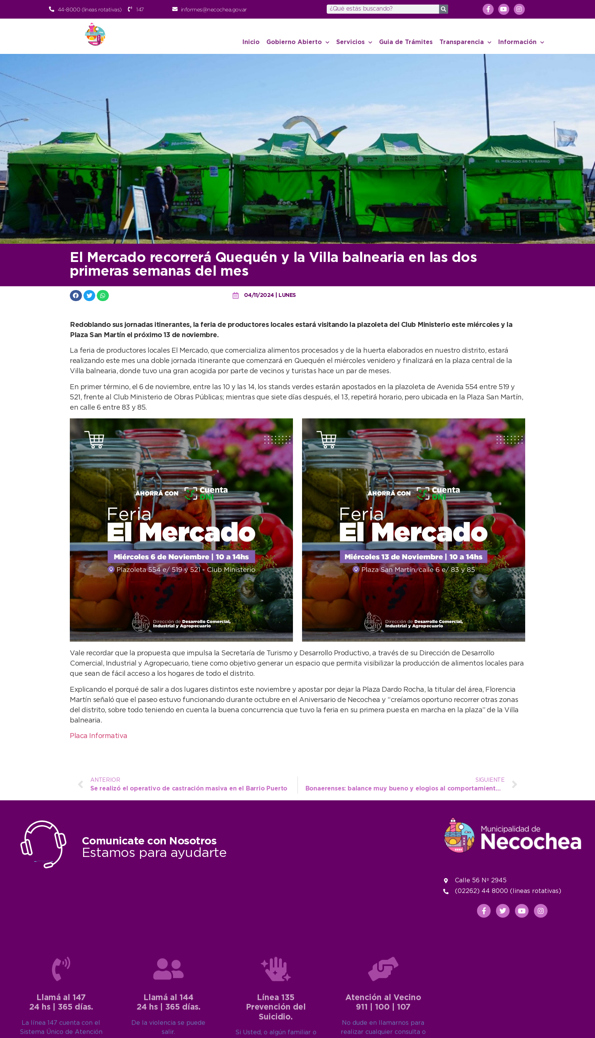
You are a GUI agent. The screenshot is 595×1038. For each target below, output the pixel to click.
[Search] (443, 9)
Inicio (251, 42)
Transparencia (465, 42)
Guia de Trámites (406, 42)
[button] (76, 295)
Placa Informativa (99, 736)
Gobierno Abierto (297, 42)
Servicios (354, 42)
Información (521, 42)
